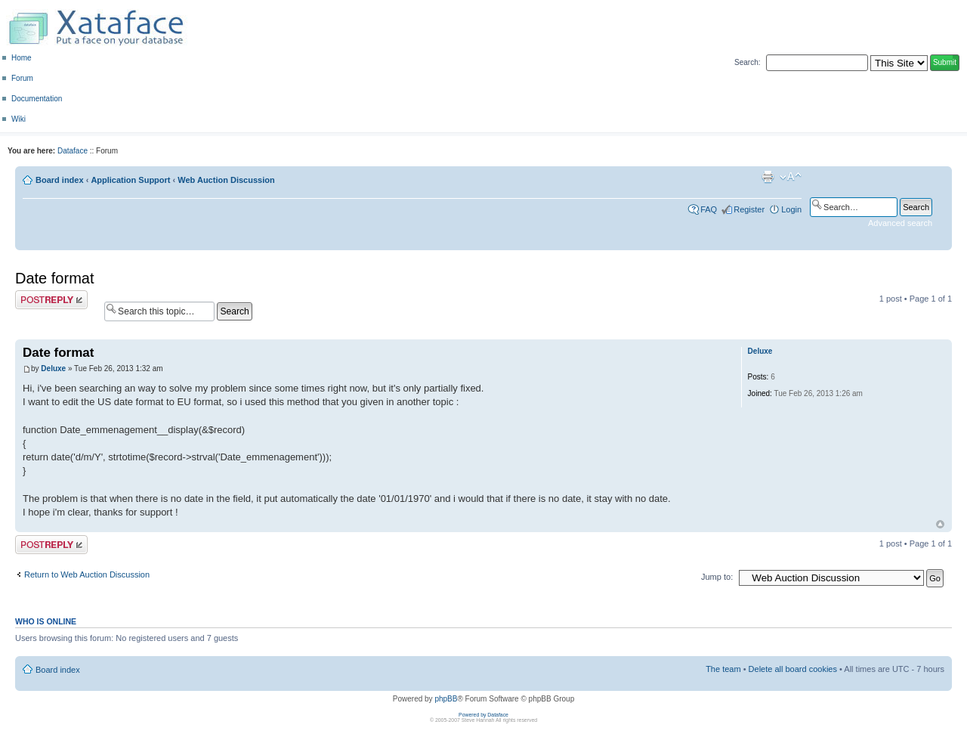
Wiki (18, 119)
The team (723, 669)
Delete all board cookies (793, 669)
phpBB (445, 699)
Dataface (72, 151)
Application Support (130, 179)
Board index (60, 179)
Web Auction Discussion (226, 179)
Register (749, 209)
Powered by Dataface (483, 714)
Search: (747, 62)
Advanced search (900, 223)
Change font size (791, 177)
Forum (22, 78)
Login (791, 209)
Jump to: (717, 576)
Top (940, 524)
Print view (767, 177)
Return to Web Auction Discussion (87, 574)
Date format (54, 278)
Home (21, 58)
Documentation (36, 98)
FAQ (708, 209)
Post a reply (51, 299)
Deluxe (53, 368)
